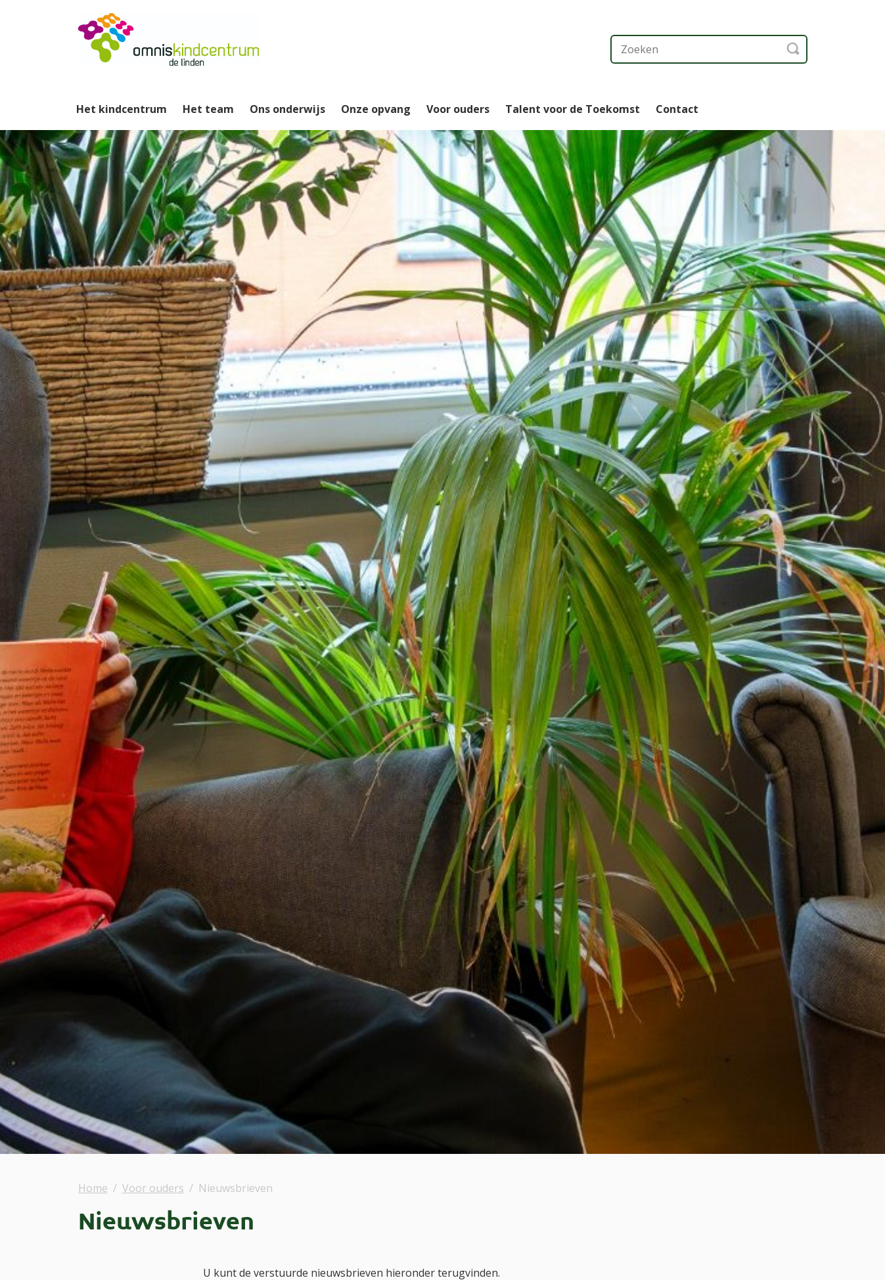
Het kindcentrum (121, 109)
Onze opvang (376, 109)
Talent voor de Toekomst (572, 109)
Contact (677, 109)
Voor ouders (457, 109)
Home (93, 1188)
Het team (208, 109)
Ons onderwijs (287, 109)
